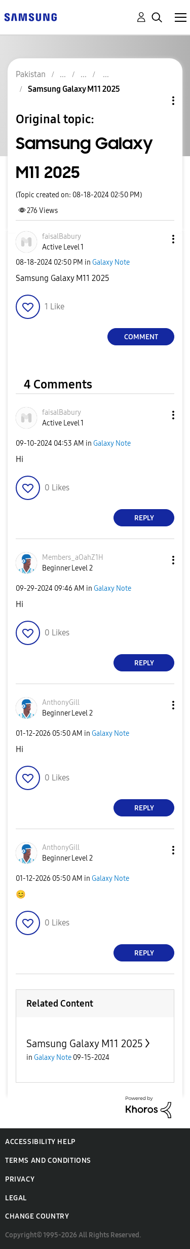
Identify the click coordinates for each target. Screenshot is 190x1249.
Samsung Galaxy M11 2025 (84, 1044)
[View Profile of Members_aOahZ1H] (72, 557)
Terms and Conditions (48, 1160)
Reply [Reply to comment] (144, 518)
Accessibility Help (40, 1141)
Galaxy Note (111, 262)
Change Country (37, 1216)
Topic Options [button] (156, 101)
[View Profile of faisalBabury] (61, 236)
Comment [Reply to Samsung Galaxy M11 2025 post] (141, 337)
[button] (156, 239)
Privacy (19, 1179)
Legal (16, 1198)
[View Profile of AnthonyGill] (61, 702)
